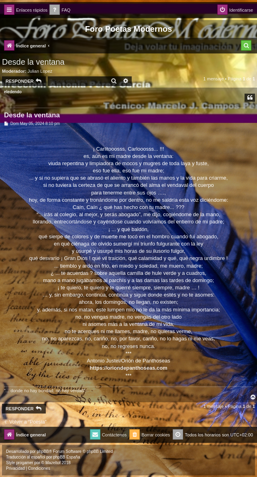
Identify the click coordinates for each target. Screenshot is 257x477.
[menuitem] (59, 10)
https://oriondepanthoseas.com (128, 368)
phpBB (43, 451)
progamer (24, 463)
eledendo (13, 92)
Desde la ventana (33, 61)
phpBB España (66, 457)
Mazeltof (53, 463)
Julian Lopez (40, 71)
